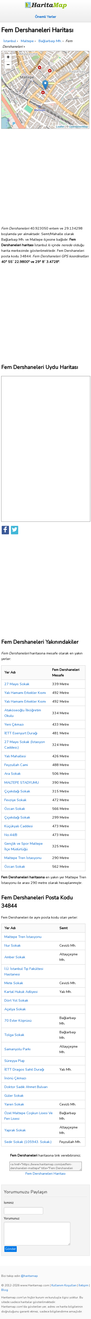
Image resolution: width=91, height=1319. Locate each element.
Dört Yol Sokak (16, 1000)
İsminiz (9, 1203)
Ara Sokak (12, 773)
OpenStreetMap (78, 126)
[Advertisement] (45, 175)
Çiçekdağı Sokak (17, 791)
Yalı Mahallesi (15, 756)
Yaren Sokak (14, 1104)
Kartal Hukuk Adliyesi (21, 991)
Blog (4, 1290)
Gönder (10, 1249)
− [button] (8, 65)
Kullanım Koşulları (63, 1285)
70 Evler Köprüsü (18, 1020)
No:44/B (10, 834)
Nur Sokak (12, 945)
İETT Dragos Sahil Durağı (24, 1069)
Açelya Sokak (15, 1009)
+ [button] (8, 57)
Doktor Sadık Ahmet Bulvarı (26, 1086)
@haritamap (29, 1276)
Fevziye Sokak (15, 800)
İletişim (83, 1285)
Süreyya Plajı (14, 1060)
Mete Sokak (13, 983)
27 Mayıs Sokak (16, 684)
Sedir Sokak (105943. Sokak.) (27, 1141)
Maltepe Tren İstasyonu (22, 857)
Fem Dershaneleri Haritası (45, 1173)
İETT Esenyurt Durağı (20, 733)
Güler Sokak (14, 1095)
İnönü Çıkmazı (15, 1078)
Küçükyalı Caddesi (18, 826)
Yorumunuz (11, 1218)
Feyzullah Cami (16, 764)
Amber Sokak (14, 957)
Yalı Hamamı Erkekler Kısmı (25, 692)
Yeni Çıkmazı (14, 724)
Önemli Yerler (45, 16)
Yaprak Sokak (15, 1130)
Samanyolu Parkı (17, 1049)
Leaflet (60, 126)
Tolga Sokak (14, 1034)
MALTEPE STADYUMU (21, 782)
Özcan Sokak (14, 808)
